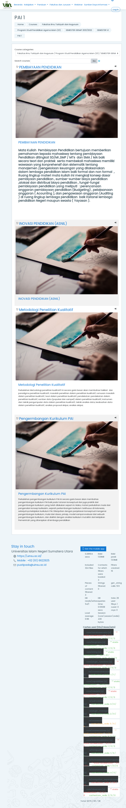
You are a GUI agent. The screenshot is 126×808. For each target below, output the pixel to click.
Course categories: (24, 49)
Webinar (78, 4)
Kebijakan (29, 4)
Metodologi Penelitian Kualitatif (46, 310)
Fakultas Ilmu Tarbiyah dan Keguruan (60, 24)
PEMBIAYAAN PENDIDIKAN (40, 67)
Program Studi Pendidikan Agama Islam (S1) (39, 30)
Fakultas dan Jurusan (60, 4)
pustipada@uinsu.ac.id (31, 565)
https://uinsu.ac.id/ (29, 556)
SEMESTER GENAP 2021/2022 (79, 30)
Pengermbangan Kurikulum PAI (46, 418)
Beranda (18, 4)
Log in (116, 9)
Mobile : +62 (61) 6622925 (33, 560)
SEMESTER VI (103, 30)
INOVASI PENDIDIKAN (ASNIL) (43, 223)
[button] (99, 61)
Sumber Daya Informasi (96, 4)
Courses (33, 24)
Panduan (42, 4)
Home (21, 24)
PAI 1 (20, 35)
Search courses (22, 60)
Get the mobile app (93, 548)
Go (94, 60)
